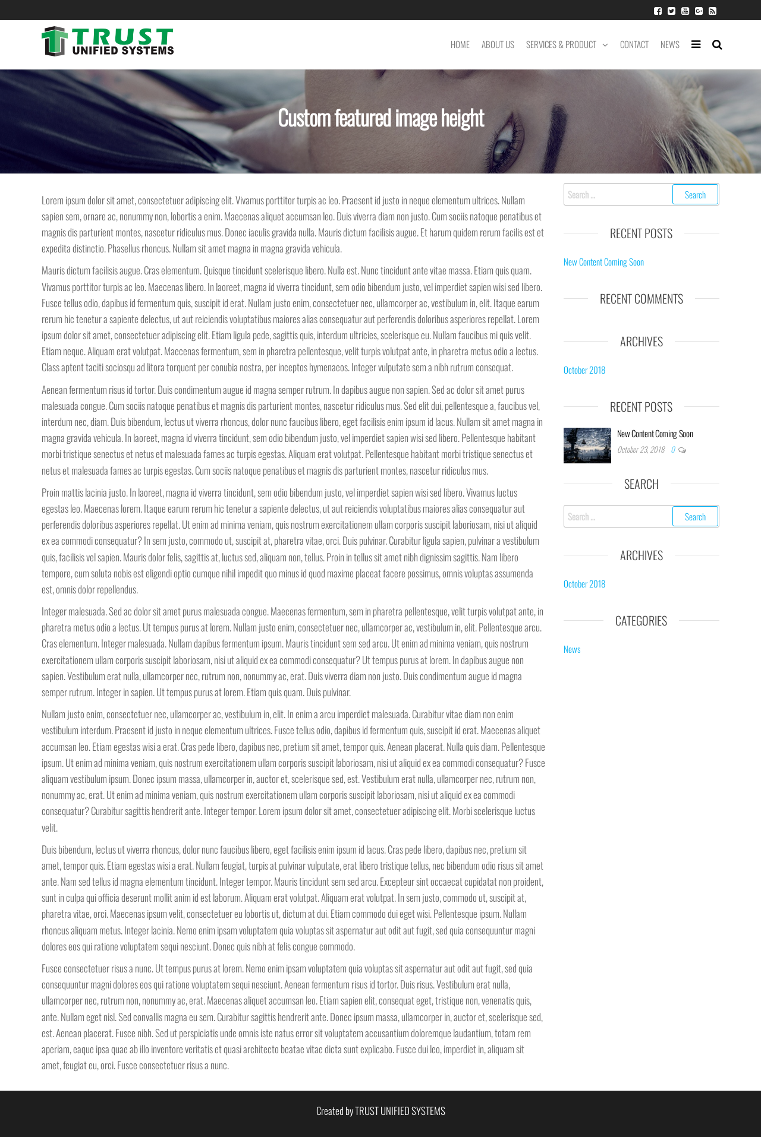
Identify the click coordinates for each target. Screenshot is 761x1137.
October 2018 (584, 369)
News (670, 43)
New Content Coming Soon (604, 261)
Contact (634, 43)
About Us (498, 43)
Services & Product (561, 43)
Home (460, 43)
